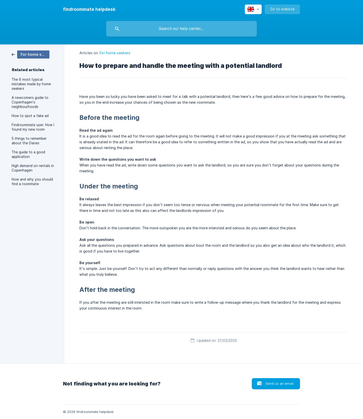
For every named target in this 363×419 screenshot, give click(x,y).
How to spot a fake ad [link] (30, 116)
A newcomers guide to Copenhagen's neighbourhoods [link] (30, 102)
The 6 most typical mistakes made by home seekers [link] (31, 84)
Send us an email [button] (279, 383)
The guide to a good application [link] (28, 154)
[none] (89, 9)
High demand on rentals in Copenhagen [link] (33, 168)
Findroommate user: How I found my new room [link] (33, 127)
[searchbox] (181, 29)
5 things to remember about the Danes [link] (29, 140)
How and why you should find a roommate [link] (32, 181)
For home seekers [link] (115, 53)
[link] (30, 54)
